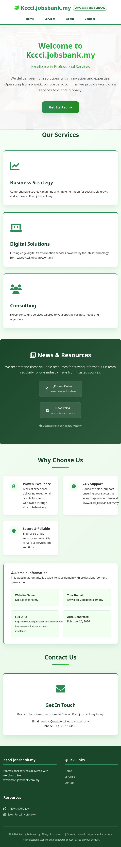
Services (50, 19)
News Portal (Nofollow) (19, 814)
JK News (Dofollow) (16, 808)
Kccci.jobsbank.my (60, 7)
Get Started (60, 107)
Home (30, 19)
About (70, 19)
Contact (90, 19)
